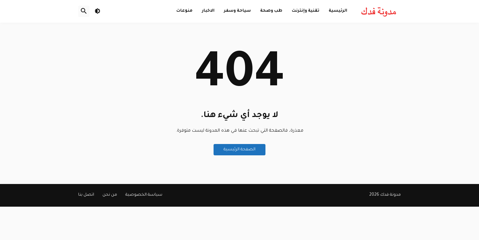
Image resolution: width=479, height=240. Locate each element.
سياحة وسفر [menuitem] (237, 11)
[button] (97, 11)
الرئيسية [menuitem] (338, 11)
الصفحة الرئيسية (239, 149)
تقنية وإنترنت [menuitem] (305, 11)
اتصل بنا (86, 195)
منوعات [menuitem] (184, 11)
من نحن (109, 195)
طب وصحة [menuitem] (271, 11)
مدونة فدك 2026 (385, 195)
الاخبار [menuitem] (208, 11)
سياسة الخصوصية (143, 195)
